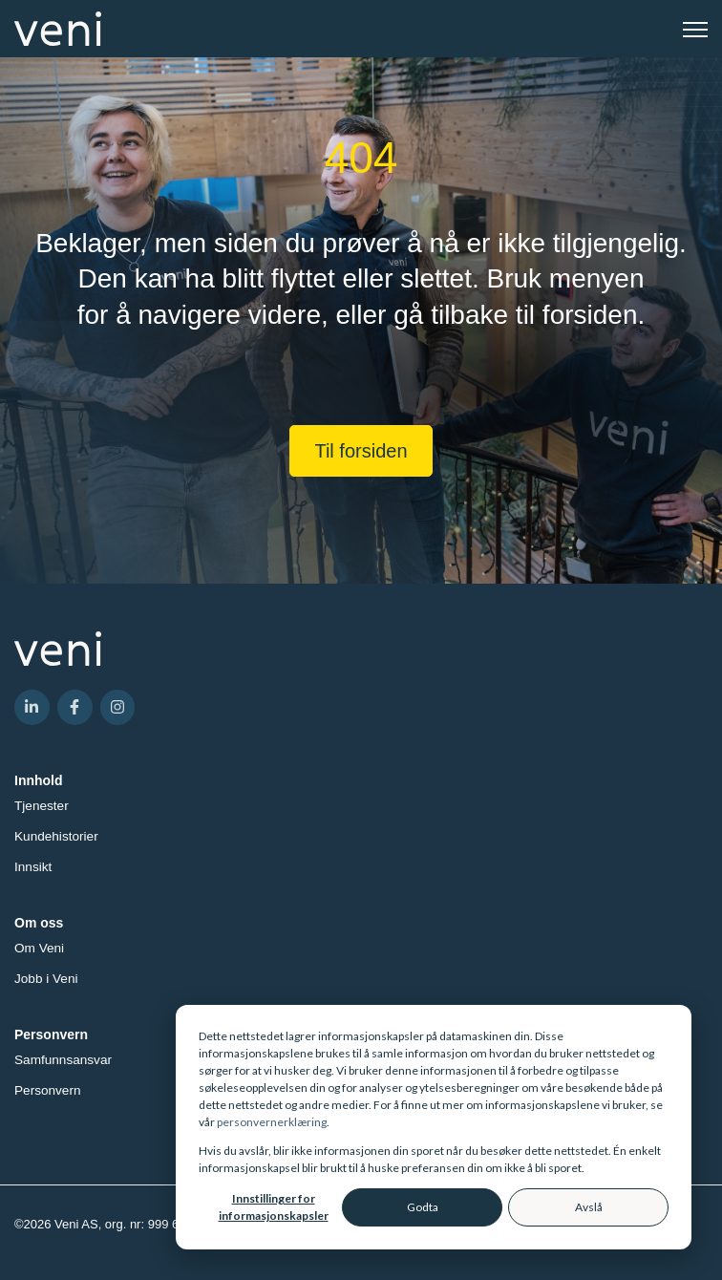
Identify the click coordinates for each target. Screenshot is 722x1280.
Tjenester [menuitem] (41, 806)
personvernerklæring (272, 1122)
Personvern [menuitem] (51, 1034)
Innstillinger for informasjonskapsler (274, 1207)
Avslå (589, 1207)
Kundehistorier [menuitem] (56, 836)
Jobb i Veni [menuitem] (46, 978)
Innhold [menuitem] (38, 780)
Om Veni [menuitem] (39, 948)
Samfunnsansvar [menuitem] (63, 1060)
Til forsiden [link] (360, 450)
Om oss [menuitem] (38, 922)
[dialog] (433, 1127)
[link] (57, 27)
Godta (422, 1207)
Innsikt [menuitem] (33, 867)
